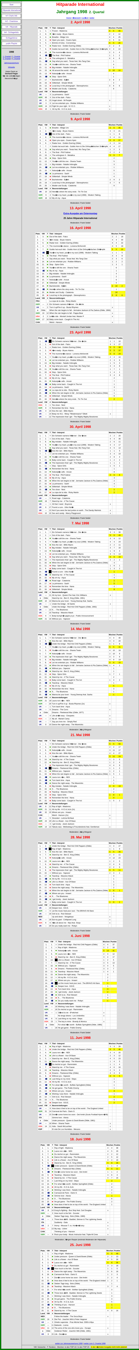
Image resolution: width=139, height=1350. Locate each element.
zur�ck (85, 18)
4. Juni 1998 (80, 936)
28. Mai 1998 (80, 837)
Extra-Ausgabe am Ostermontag (80, 213)
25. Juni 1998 (80, 1245)
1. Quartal (7, 56)
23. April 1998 (80, 332)
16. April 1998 (80, 228)
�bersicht (77, 18)
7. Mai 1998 (80, 523)
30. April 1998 (80, 427)
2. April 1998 (80, 22)
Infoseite (11, 67)
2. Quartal (16, 56)
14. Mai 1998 (80, 629)
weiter (92, 18)
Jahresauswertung (11, 63)
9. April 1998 (80, 119)
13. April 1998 (80, 208)
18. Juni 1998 (80, 1139)
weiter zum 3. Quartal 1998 (94, 1343)
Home (68, 18)
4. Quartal (16, 59)
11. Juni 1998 (80, 1038)
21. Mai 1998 (80, 735)
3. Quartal (7, 59)
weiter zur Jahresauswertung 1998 (69, 1343)
